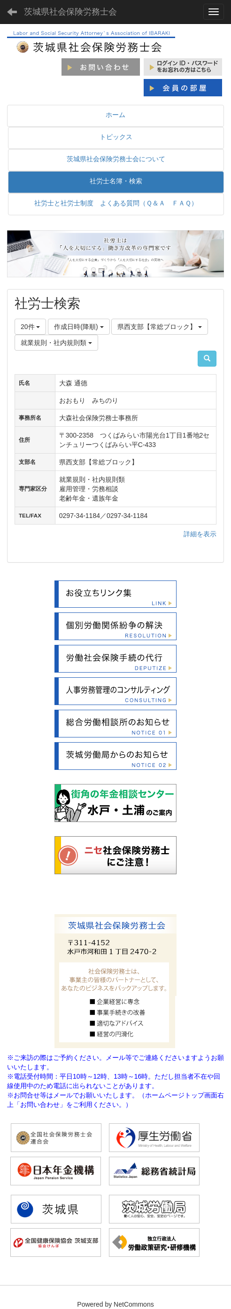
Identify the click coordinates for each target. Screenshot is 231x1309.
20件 (30, 326)
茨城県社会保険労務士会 (70, 11)
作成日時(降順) (78, 326)
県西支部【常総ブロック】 (159, 326)
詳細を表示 (200, 534)
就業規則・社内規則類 (56, 342)
